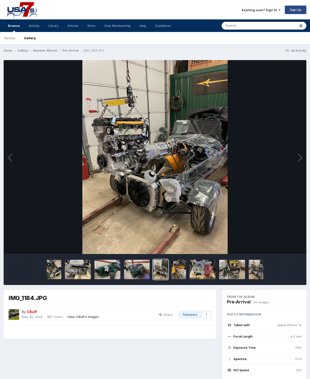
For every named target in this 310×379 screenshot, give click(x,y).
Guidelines (163, 26)
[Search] (245, 26)
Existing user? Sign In (261, 10)
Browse (14, 28)
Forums (9, 38)
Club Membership (117, 26)
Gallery (30, 38)
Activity (34, 26)
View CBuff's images (83, 317)
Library (53, 26)
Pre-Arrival (239, 301)
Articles (73, 26)
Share (165, 314)
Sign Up (295, 10)
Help (143, 26)
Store (91, 26)
